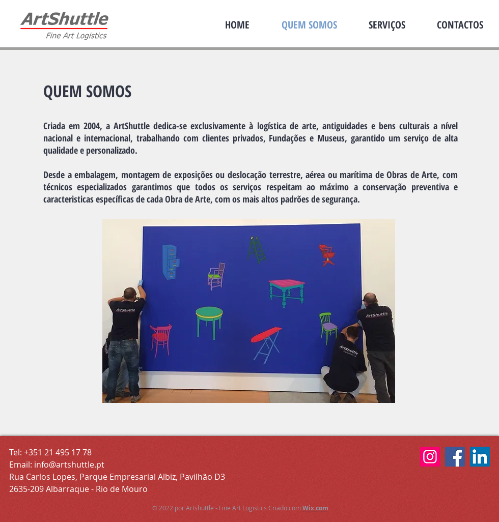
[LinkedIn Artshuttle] (480, 457)
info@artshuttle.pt (69, 464)
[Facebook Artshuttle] (455, 457)
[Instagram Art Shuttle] (430, 457)
